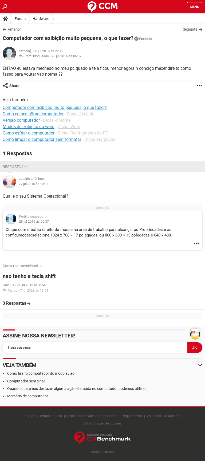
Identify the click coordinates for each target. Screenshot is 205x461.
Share (14, 86)
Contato (111, 416)
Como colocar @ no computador (33, 113)
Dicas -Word (69, 126)
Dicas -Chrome (56, 120)
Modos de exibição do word (28, 126)
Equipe (29, 416)
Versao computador (21, 120)
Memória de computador (27, 396)
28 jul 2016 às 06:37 (66, 56)
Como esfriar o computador (28, 133)
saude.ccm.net (102, 452)
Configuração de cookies (102, 423)
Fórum (20, 19)
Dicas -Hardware (99, 139)
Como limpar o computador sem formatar (42, 139)
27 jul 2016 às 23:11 (34, 184)
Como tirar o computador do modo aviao (40, 373)
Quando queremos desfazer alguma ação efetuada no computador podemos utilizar (76, 388)
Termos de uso (50, 416)
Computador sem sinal (26, 381)
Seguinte (190, 29)
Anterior (14, 29)
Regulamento (131, 416)
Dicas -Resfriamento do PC (83, 133)
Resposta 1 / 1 (16, 167)
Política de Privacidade (83, 416)
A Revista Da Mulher (163, 416)
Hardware (41, 19)
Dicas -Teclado (80, 113)
